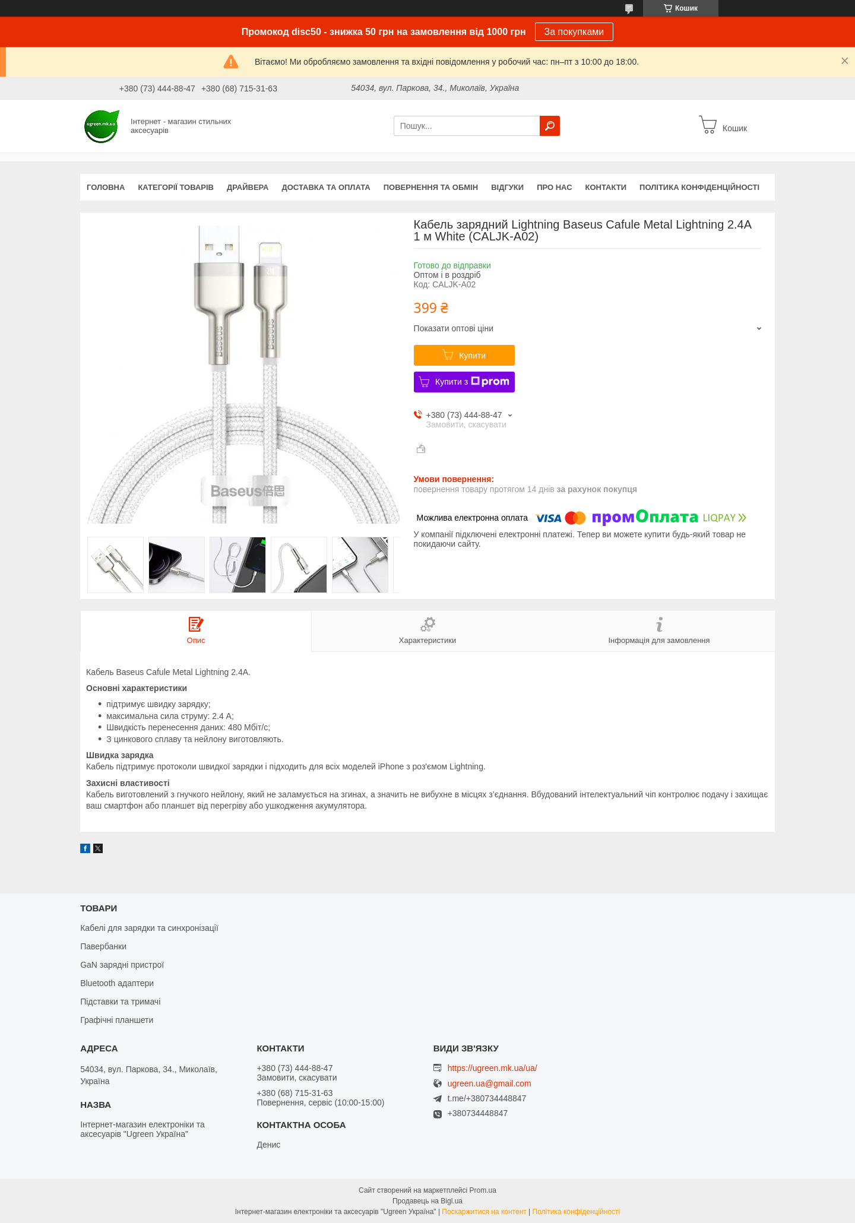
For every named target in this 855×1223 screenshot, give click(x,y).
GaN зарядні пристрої (122, 964)
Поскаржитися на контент (484, 1212)
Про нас (554, 187)
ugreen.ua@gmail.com (489, 1083)
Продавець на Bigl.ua (427, 1201)
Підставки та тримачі (120, 1001)
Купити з (472, 381)
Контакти (606, 187)
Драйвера (248, 187)
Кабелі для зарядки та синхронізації (149, 928)
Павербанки (103, 946)
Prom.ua (483, 1190)
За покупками (574, 32)
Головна (106, 187)
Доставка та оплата (326, 187)
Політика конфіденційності (699, 187)
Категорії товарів (176, 187)
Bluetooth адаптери (117, 983)
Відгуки (507, 187)
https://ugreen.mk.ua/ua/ (492, 1068)
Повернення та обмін (431, 187)
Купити (472, 355)
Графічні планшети (116, 1020)
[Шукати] (550, 126)
